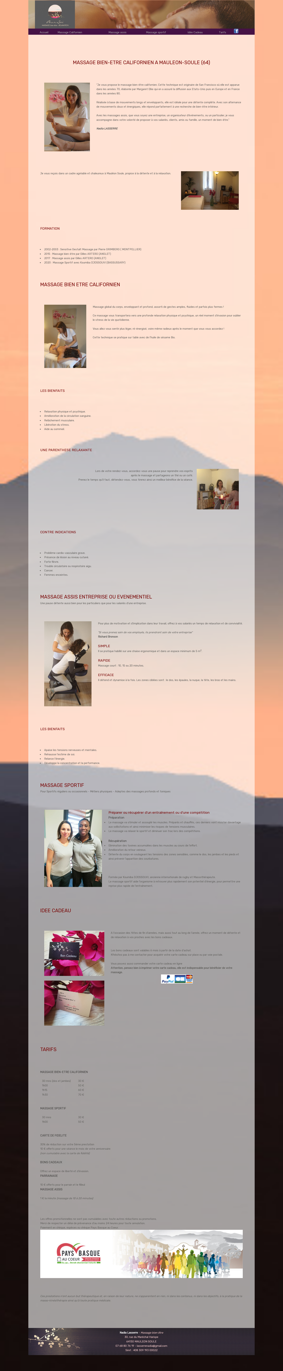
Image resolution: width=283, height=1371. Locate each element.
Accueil (44, 32)
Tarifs (222, 32)
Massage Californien (70, 32)
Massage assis (117, 32)
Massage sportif (156, 32)
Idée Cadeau (195, 32)
